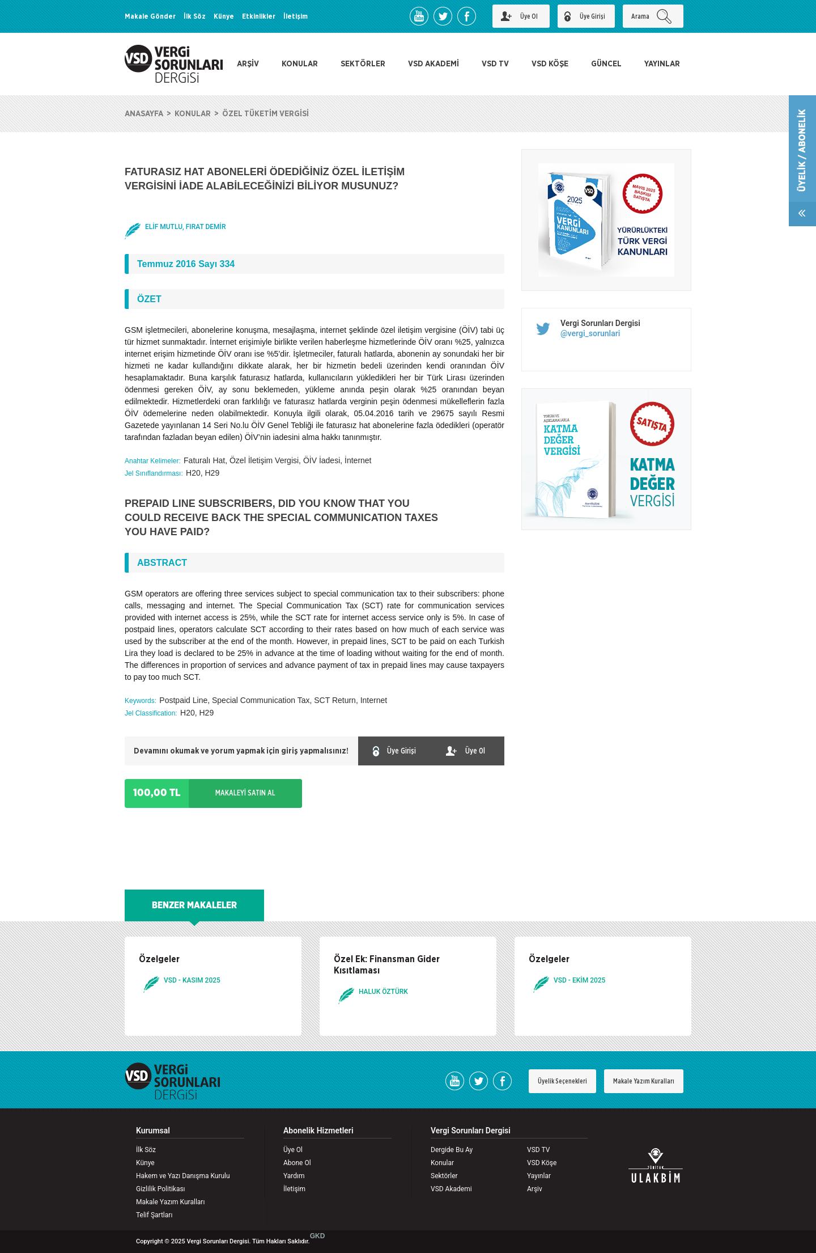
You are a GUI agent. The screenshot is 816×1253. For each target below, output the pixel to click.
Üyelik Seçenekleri (562, 1081)
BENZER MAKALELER (194, 905)
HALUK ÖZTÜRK (383, 992)
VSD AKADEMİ (433, 64)
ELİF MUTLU (163, 227)
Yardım (294, 1175)
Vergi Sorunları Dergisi (600, 323)
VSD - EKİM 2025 (579, 980)
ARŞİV (248, 64)
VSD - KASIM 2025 (192, 980)
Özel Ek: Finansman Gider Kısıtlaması (387, 965)
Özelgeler (159, 959)
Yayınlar (539, 1175)
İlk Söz (195, 16)
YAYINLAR (662, 64)
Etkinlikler (258, 16)
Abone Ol (297, 1162)
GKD (317, 1236)
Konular (442, 1162)
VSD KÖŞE (550, 64)
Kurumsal (153, 1131)
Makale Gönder (150, 16)
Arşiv (534, 1189)
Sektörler (444, 1175)
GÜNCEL (606, 64)
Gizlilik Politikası (160, 1189)
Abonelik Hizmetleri (318, 1131)
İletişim (295, 16)
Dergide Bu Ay (452, 1149)
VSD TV (495, 64)
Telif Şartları (154, 1215)
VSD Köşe (541, 1162)
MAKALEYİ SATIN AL (245, 793)
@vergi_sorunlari (590, 333)
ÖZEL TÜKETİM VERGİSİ (265, 114)
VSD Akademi (451, 1189)
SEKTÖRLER (363, 64)
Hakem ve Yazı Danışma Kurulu (183, 1175)
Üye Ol (293, 1149)
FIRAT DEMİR (206, 227)
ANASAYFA (144, 114)
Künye (224, 16)
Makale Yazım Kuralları (643, 1081)
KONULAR (300, 64)
